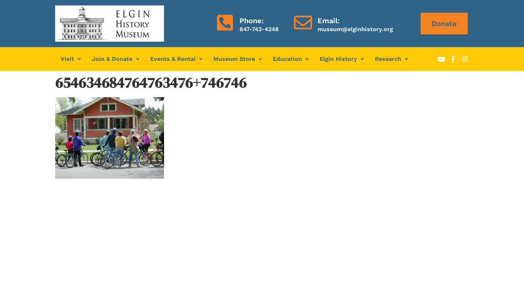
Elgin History (342, 58)
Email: (329, 20)
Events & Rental (176, 58)
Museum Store (237, 58)
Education (291, 58)
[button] (70, 59)
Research (391, 58)
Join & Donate (115, 58)
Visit (71, 58)
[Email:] (303, 22)
